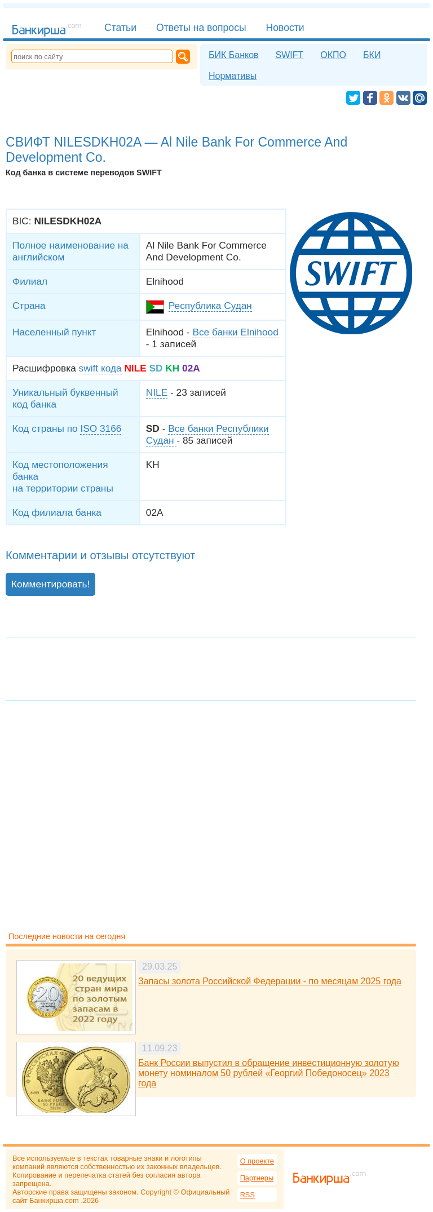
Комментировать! (50, 584)
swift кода (100, 368)
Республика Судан (210, 305)
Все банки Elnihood (235, 332)
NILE (156, 392)
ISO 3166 (100, 428)
